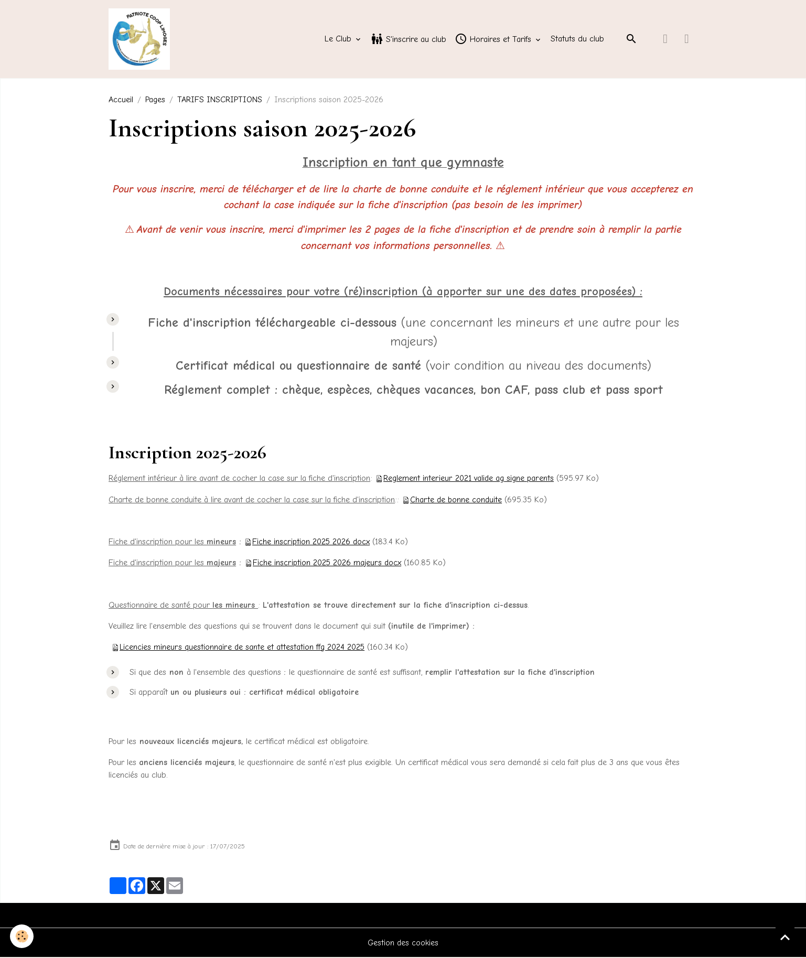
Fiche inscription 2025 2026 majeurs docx (328, 563)
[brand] (142, 39)
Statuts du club (577, 40)
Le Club (339, 40)
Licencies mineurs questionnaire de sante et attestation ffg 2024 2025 (243, 647)
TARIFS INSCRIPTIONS (219, 101)
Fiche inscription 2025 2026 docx (312, 542)
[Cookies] (22, 936)
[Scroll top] (785, 937)
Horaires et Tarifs (494, 40)
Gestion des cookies (403, 943)
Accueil (121, 101)
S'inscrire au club (408, 40)
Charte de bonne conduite (456, 500)
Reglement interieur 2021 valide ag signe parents (468, 480)
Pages (155, 101)
